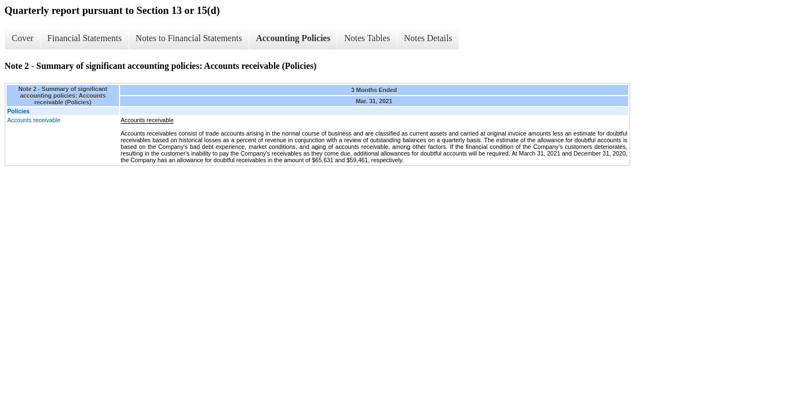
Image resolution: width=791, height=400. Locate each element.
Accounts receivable (33, 120)
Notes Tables (367, 38)
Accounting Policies (293, 38)
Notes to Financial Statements (189, 38)
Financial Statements (84, 38)
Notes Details (428, 38)
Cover (22, 38)
